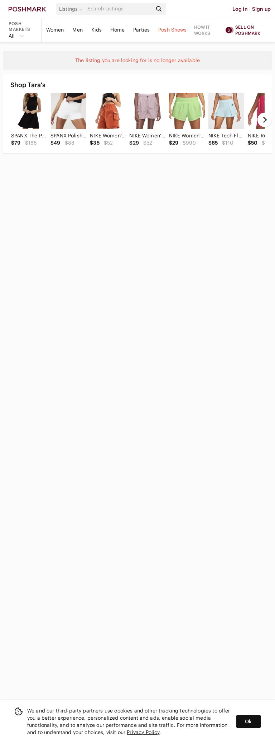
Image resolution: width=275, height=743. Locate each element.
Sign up (261, 9)
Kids (96, 30)
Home (117, 30)
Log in (240, 9)
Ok (248, 721)
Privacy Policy (143, 732)
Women (55, 30)
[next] (264, 120)
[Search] (119, 9)
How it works (202, 30)
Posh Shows (172, 30)
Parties (141, 30)
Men (77, 30)
